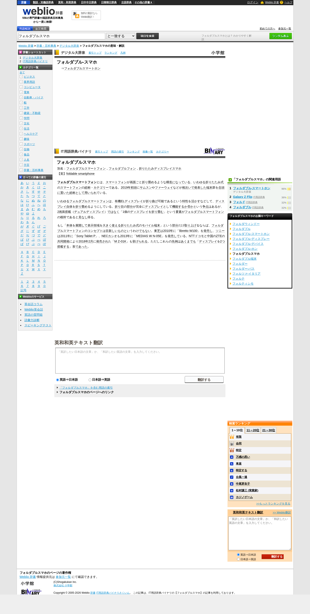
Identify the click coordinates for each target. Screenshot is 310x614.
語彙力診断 (32, 320)
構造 (169, 182)
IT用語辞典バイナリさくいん (113, 592)
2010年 (168, 230)
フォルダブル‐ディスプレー (251, 238)
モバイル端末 (151, 225)
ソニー (220, 230)
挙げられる (140, 241)
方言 (26, 165)
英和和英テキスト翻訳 (78, 342)
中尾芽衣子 (243, 483)
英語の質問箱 (33, 314)
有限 (239, 436)
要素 (179, 211)
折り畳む (157, 211)
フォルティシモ (243, 283)
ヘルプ (288, 2)
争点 (205, 206)
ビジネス (29, 76)
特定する (241, 470)
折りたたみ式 (214, 182)
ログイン (252, 2)
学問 (26, 118)
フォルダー (240, 263)
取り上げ (190, 225)
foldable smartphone (80, 173)
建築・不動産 (32, 113)
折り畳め (148, 182)
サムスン (146, 187)
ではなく (113, 211)
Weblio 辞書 (272, 2)
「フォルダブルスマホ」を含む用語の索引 (86, 387)
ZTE (219, 236)
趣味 (26, 139)
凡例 (123, 52)
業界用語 (29, 81)
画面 (133, 182)
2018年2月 (85, 241)
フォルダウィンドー (246, 224)
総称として (76, 192)
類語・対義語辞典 (43, 2)
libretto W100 (188, 230)
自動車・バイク (33, 97)
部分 (130, 206)
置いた (64, 192)
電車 (26, 92)
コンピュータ (32, 87)
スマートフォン (116, 182)
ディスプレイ (154, 206)
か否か (188, 206)
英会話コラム (33, 304)
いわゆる (199, 182)
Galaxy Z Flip (243, 197)
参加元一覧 (284, 28)
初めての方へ (267, 28)
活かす (195, 201)
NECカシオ (109, 236)
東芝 (157, 230)
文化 (26, 123)
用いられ (90, 192)
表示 (90, 225)
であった (81, 246)
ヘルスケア (31, 133)
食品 (26, 154)
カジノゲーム (244, 497)
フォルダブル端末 (244, 258)
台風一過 (241, 477)
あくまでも (188, 241)
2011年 (65, 236)
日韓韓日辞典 (109, 2)
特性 (185, 201)
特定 (239, 450)
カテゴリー (162, 151)
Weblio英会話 (33, 309)
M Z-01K (120, 241)
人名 (26, 159)
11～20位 (252, 430)
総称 (87, 187)
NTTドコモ (196, 236)
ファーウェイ (164, 187)
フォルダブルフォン (122, 168)
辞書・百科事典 (46, 45)
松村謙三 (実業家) (247, 490)
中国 (210, 236)
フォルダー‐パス (243, 268)
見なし (82, 217)
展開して (81, 225)
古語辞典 (126, 2)
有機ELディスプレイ (129, 201)
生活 (26, 128)
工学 (26, 107)
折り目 (119, 206)
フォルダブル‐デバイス (248, 243)
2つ (222, 241)
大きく (107, 225)
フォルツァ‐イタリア (246, 273)
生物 (26, 149)
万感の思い (243, 456)
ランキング (110, 52)
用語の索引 (117, 151)
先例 (175, 241)
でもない (145, 230)
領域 (97, 225)
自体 (69, 206)
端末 (209, 187)
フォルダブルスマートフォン (86, 168)
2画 (59, 211)
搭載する (63, 246)
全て (22, 72)
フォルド (239, 202)
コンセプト (95, 230)
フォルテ (238, 278)
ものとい (124, 230)
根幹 (63, 217)
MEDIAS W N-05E (149, 236)
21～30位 (268, 430)
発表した (200, 187)
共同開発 (63, 241)
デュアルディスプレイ (89, 211)
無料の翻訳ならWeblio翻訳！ (89, 15)
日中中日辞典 (89, 2)
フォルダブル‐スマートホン (251, 188)
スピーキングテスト (38, 325)
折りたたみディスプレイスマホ (160, 168)
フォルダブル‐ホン (245, 248)
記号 (24, 290)
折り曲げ (152, 201)
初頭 (134, 187)
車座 (239, 463)
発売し (208, 230)
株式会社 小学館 (63, 585)
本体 (69, 225)
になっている (181, 182)
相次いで (188, 187)
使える (116, 225)
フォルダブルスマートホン (82, 68)
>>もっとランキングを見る (273, 503)
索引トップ (95, 52)
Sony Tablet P (85, 236)
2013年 (125, 236)
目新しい (112, 230)
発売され (102, 241)
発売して (174, 236)
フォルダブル (242, 207)
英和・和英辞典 (67, 2)
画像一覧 (148, 151)
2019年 (126, 187)
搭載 (68, 211)
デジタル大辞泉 (69, 45)
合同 (239, 443)
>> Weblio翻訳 (282, 512)
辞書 (23, 2)
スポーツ (29, 144)
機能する (178, 206)
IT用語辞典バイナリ (76, 151)
